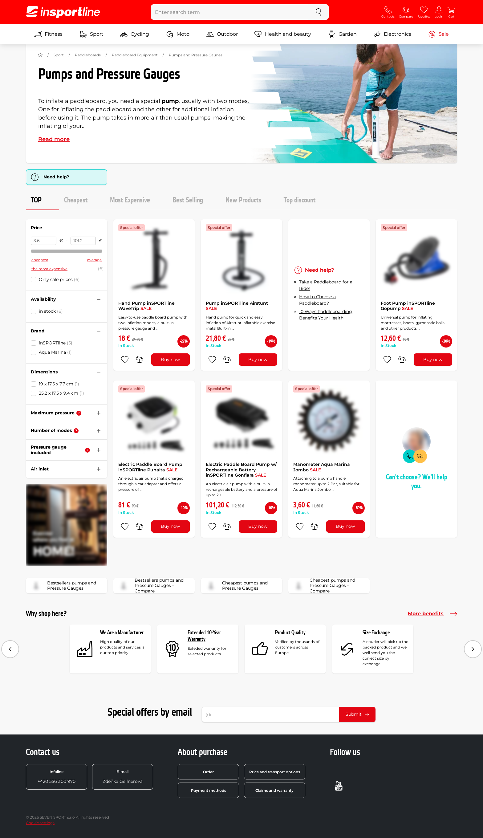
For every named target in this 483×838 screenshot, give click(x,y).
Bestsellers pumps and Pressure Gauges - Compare (150, 585)
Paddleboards (88, 55)
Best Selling (187, 200)
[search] (318, 12)
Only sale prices (59, 279)
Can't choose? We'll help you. (416, 482)
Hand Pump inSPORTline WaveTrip (146, 305)
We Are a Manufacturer (122, 632)
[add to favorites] (124, 359)
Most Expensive (130, 200)
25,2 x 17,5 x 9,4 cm (61, 393)
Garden (342, 34)
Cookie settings (40, 822)
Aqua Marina (55, 352)
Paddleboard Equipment (135, 55)
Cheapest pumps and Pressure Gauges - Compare (323, 585)
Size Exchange (376, 632)
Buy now (170, 359)
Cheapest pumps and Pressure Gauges (236, 586)
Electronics (392, 34)
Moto (177, 34)
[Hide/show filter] (98, 228)
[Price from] (43, 241)
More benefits (432, 613)
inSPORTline (55, 343)
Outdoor (222, 34)
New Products (243, 200)
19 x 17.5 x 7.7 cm (59, 384)
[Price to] (83, 241)
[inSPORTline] (63, 12)
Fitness (48, 34)
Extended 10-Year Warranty (204, 636)
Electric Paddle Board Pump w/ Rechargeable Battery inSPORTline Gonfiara (241, 470)
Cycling (134, 34)
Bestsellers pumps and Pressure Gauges (63, 586)
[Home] (40, 55)
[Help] (78, 413)
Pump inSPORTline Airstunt (237, 305)
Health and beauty (282, 34)
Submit (357, 714)
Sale (438, 34)
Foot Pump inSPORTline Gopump (408, 305)
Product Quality (290, 632)
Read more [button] (54, 139)
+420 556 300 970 (56, 776)
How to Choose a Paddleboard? (317, 300)
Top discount (299, 200)
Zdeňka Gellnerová (123, 776)
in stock (51, 311)
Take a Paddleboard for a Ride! (325, 285)
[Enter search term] (230, 12)
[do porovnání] (139, 359)
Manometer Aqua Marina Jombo (321, 467)
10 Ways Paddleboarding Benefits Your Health (325, 315)
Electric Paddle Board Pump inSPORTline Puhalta (150, 467)
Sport (91, 34)
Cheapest (75, 200)
